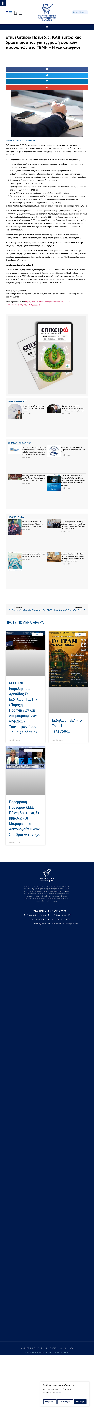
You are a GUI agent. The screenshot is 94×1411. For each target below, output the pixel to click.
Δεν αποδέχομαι (65, 1402)
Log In (18, 13)
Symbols (31, 1352)
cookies (58, 1392)
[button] (3, 3)
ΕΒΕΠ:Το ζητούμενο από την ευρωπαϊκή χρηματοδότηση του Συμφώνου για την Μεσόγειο (32, 524)
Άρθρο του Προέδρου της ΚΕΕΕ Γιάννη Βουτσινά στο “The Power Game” (34, 408)
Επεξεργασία (49, 1402)
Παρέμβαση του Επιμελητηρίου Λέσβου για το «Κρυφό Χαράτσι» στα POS (73, 449)
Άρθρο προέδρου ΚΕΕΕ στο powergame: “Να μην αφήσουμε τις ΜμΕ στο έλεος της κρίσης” (73, 408)
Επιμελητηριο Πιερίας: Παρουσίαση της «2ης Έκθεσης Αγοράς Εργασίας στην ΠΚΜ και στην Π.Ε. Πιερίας (34, 478)
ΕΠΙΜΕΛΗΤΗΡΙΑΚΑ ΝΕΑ (14, 140)
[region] (65, 1394)
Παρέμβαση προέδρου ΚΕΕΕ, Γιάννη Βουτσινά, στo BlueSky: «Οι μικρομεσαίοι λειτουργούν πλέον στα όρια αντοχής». (25, 818)
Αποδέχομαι (80, 1402)
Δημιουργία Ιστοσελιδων (53, 1352)
